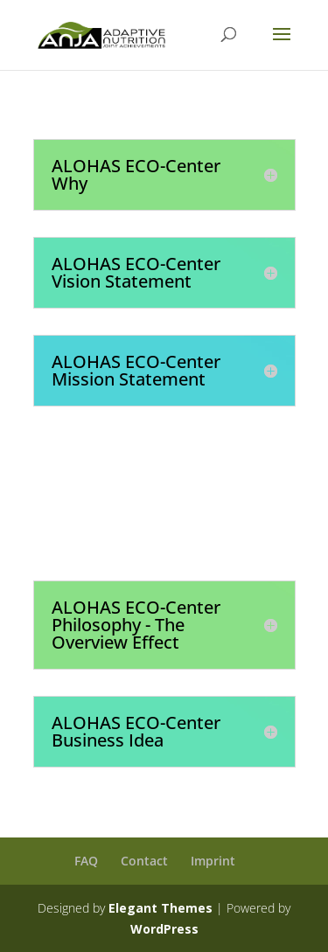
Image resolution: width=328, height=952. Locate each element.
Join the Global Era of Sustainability (191, 517)
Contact (144, 860)
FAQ (86, 860)
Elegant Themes (160, 908)
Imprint (213, 860)
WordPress (164, 929)
